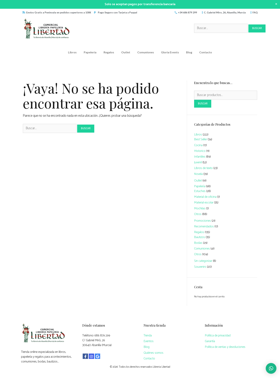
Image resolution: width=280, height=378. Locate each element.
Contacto (205, 52)
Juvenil (198, 162)
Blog (189, 52)
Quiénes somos (153, 352)
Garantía (210, 341)
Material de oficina (205, 196)
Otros (197, 214)
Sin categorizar (203, 260)
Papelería (90, 52)
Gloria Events (170, 52)
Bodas (198, 242)
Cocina (198, 145)
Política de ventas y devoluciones (225, 346)
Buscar (203, 103)
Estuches (200, 191)
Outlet (125, 52)
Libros (72, 52)
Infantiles (199, 156)
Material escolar (203, 202)
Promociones (202, 220)
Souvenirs (200, 266)
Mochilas (199, 208)
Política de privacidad (218, 335)
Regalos (109, 52)
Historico (200, 150)
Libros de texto (203, 168)
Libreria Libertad (161, 367)
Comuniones (145, 52)
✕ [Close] (276, 4)
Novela (198, 174)
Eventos (149, 341)
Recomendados (204, 226)
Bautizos (199, 237)
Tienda (148, 335)
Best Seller (200, 139)
